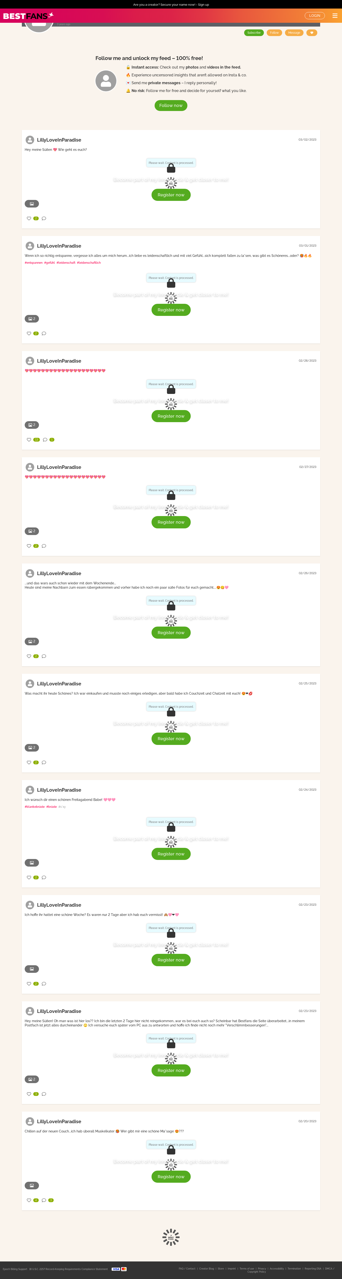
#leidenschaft (66, 262)
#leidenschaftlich (89, 262)
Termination (295, 1268)
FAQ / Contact (187, 1268)
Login (314, 16)
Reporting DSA (313, 1268)
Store (221, 1268)
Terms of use (247, 1268)
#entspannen (34, 262)
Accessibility (277, 1268)
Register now (171, 194)
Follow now (171, 105)
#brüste (51, 806)
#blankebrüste (35, 806)
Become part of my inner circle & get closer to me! (171, 179)
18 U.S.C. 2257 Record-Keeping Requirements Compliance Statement (68, 1269)
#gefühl (49, 262)
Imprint (232, 1268)
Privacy (262, 1268)
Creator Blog (207, 1268)
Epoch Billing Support (15, 1269)
